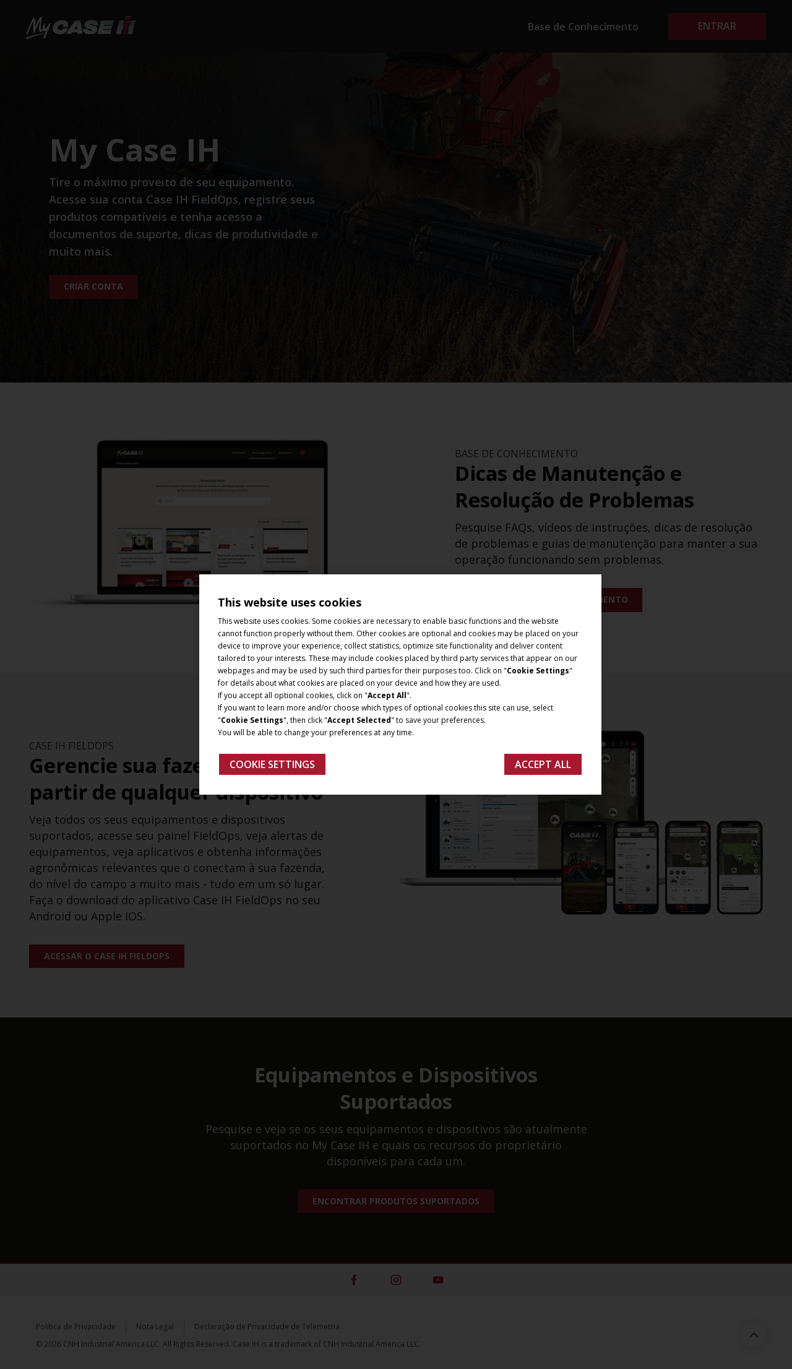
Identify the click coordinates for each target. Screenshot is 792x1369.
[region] (400, 684)
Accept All (543, 764)
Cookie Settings (272, 764)
